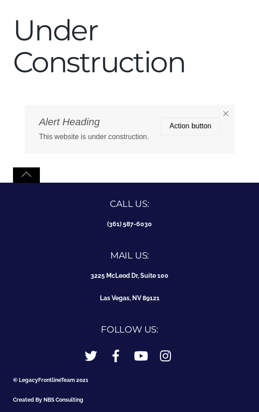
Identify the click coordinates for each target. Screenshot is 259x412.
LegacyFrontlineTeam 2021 (53, 380)
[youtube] (141, 356)
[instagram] (166, 356)
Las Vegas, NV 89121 (130, 298)
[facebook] (116, 356)
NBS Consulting (63, 399)
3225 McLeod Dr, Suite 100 (129, 275)
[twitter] (91, 356)
